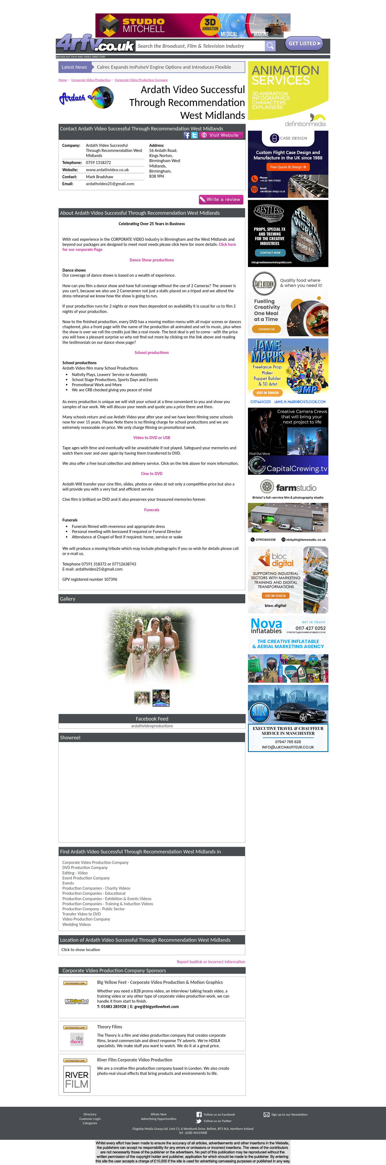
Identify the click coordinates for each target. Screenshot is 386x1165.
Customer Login (90, 1119)
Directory (90, 1114)
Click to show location (80, 949)
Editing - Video (75, 872)
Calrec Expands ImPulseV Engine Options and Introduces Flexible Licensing (164, 68)
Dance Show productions (152, 259)
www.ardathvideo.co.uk (107, 169)
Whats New (158, 1114)
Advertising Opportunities (158, 1119)
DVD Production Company (84, 867)
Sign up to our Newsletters (290, 1114)
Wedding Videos (76, 924)
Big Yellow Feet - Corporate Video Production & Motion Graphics (160, 982)
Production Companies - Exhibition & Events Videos (106, 898)
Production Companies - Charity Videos (96, 888)
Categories (90, 1123)
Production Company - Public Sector (93, 908)
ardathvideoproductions (152, 725)
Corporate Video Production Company (141, 80)
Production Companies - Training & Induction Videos (107, 903)
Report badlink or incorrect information (211, 961)
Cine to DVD (152, 473)
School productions (152, 352)
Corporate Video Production (91, 80)
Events (68, 883)
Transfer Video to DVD (81, 913)
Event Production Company (86, 878)
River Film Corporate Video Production (134, 1060)
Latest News (74, 67)
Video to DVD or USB (151, 437)
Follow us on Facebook (219, 1114)
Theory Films (109, 1027)
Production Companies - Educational (93, 893)
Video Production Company (86, 919)
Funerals (151, 509)
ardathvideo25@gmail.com (110, 183)
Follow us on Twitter (218, 1121)
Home (62, 80)
